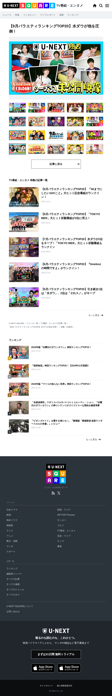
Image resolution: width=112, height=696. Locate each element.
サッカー (61, 520)
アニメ (9, 536)
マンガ (9, 546)
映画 (8, 515)
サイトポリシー (46, 686)
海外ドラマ (11, 520)
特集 (17, 15)
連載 (61, 15)
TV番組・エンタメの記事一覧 (53, 323)
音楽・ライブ (64, 536)
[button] (107, 5)
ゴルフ (60, 525)
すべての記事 (13, 579)
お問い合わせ (13, 611)
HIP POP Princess (66, 515)
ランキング (72, 15)
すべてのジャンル (15, 589)
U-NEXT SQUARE (16, 323)
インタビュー (29, 15)
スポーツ (10, 551)
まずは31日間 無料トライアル (55, 654)
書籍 (59, 546)
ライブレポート (48, 15)
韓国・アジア (64, 510)
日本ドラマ (11, 510)
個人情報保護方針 (64, 686)
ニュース (6, 15)
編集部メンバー (14, 574)
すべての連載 (13, 584)
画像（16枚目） (67, 327)
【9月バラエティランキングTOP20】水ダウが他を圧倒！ (33, 327)
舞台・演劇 (11, 541)
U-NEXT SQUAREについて (19, 606)
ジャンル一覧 (32, 323)
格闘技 (9, 525)
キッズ (60, 541)
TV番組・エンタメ (66, 530)
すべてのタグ (13, 594)
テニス (9, 530)
